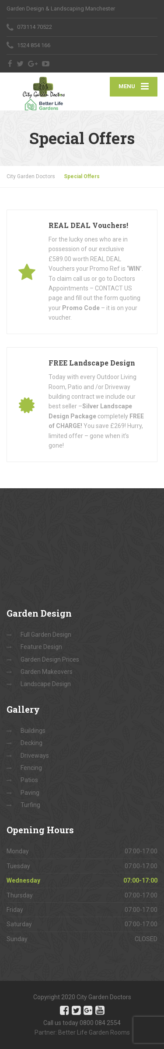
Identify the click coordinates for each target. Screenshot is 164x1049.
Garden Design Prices (50, 659)
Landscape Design (46, 683)
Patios (29, 779)
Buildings (33, 730)
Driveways (35, 755)
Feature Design (41, 646)
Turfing (30, 804)
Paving (30, 792)
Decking (31, 742)
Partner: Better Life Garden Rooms (82, 1032)
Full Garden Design (46, 634)
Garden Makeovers (47, 671)
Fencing (31, 767)
